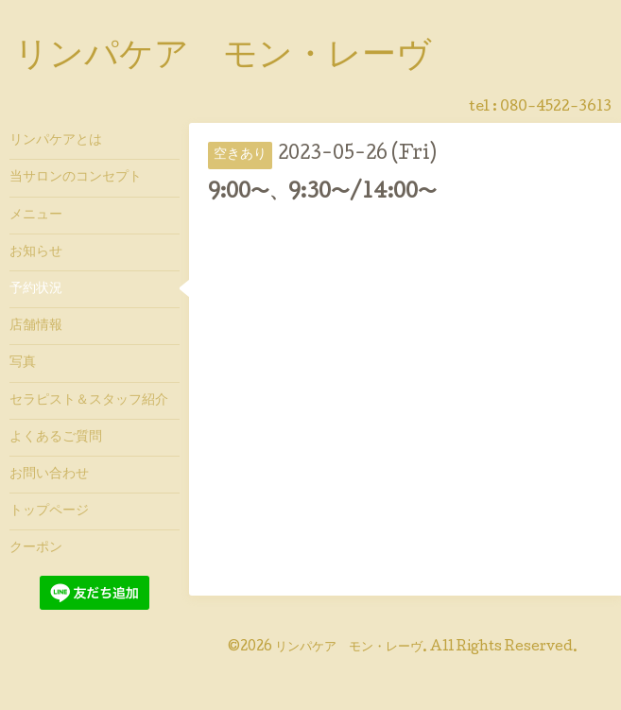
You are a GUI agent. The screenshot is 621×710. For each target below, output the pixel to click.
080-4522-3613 (556, 107)
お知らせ (35, 252)
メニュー (35, 215)
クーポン (35, 548)
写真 (22, 363)
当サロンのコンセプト (75, 177)
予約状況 (35, 289)
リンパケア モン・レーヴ (222, 58)
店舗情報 (35, 326)
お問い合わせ (49, 474)
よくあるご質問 (55, 437)
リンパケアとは (55, 140)
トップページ (49, 511)
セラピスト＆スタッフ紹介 (88, 400)
